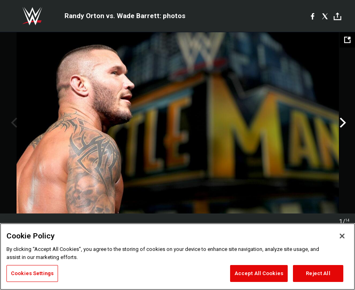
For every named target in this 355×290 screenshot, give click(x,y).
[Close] (342, 236)
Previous (13, 123)
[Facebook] (312, 16)
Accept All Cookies (259, 273)
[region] (177, 256)
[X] (325, 16)
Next (342, 123)
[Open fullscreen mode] (347, 40)
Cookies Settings (32, 273)
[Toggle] (337, 16)
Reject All (318, 273)
